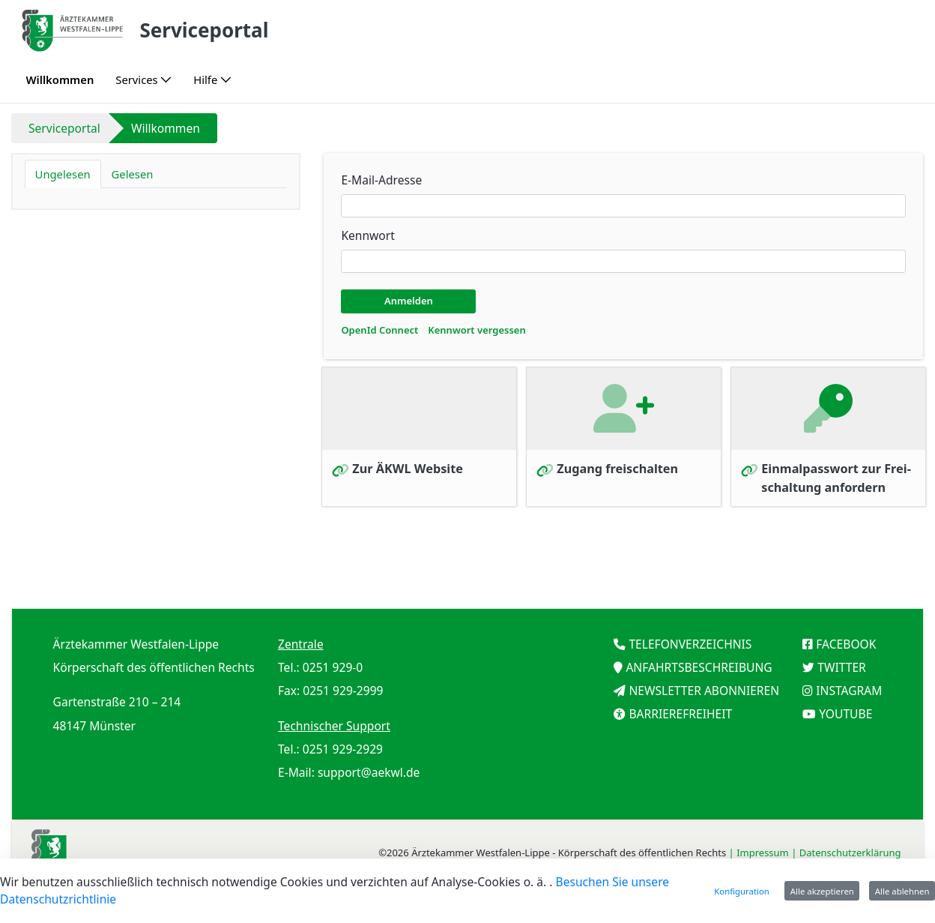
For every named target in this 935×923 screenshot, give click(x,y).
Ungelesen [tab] (63, 173)
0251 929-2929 (343, 749)
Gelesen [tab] (133, 173)
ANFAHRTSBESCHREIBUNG (699, 667)
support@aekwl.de (369, 772)
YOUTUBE (845, 714)
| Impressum (760, 852)
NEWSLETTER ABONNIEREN (704, 690)
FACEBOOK (846, 644)
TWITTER (841, 667)
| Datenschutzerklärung (847, 852)
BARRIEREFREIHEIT (680, 714)
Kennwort (367, 235)
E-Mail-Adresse (381, 180)
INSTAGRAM (849, 690)
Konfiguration (741, 891)
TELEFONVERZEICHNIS (690, 644)
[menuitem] (60, 80)
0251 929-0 (333, 667)
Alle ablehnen (902, 891)
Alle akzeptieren (822, 891)
